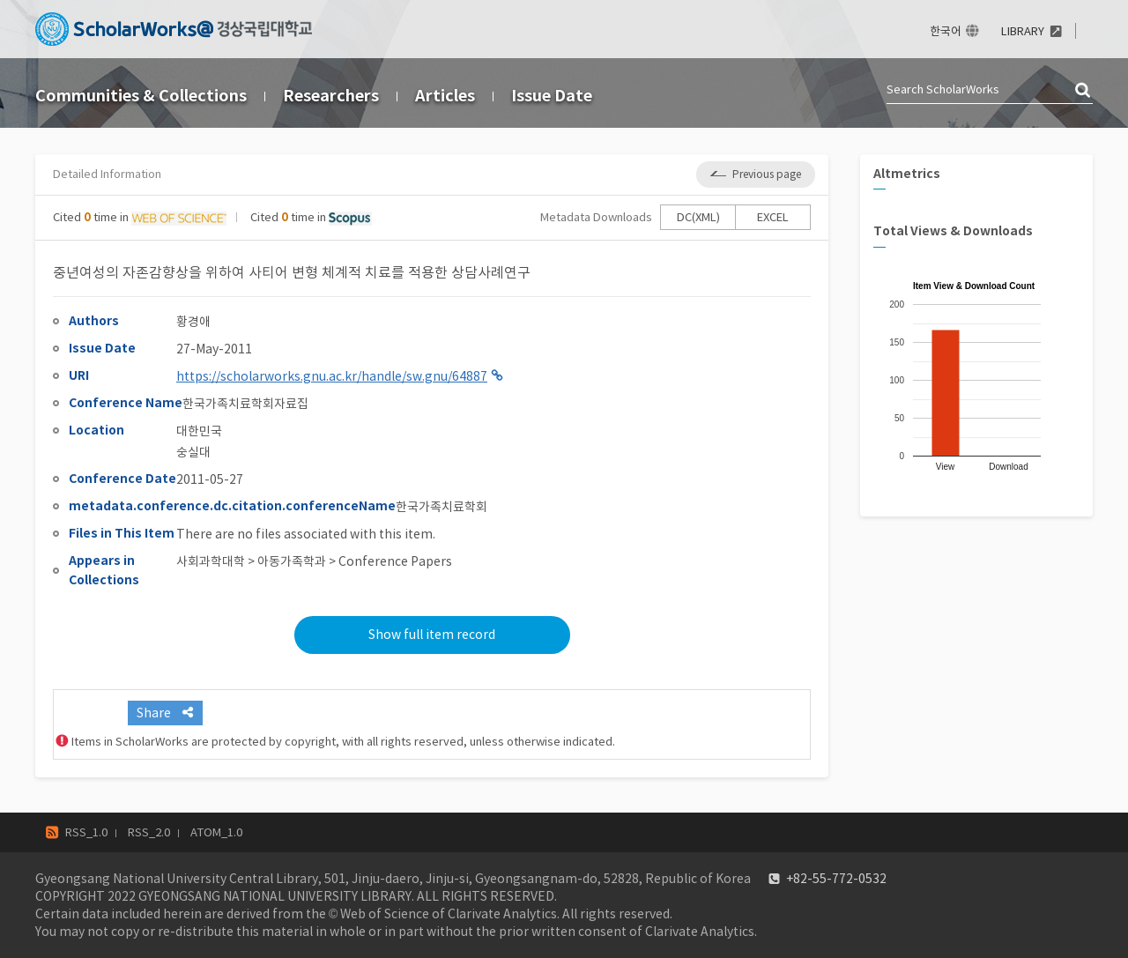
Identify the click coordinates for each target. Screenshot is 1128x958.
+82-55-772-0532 (836, 879)
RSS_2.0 (149, 832)
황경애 (193, 322)
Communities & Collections (141, 95)
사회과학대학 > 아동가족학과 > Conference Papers (314, 561)
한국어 (945, 31)
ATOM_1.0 (216, 832)
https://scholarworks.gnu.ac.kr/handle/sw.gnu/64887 (331, 376)
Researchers (331, 95)
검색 (1084, 91)
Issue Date (551, 95)
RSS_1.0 (86, 832)
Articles (445, 95)
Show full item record (431, 634)
